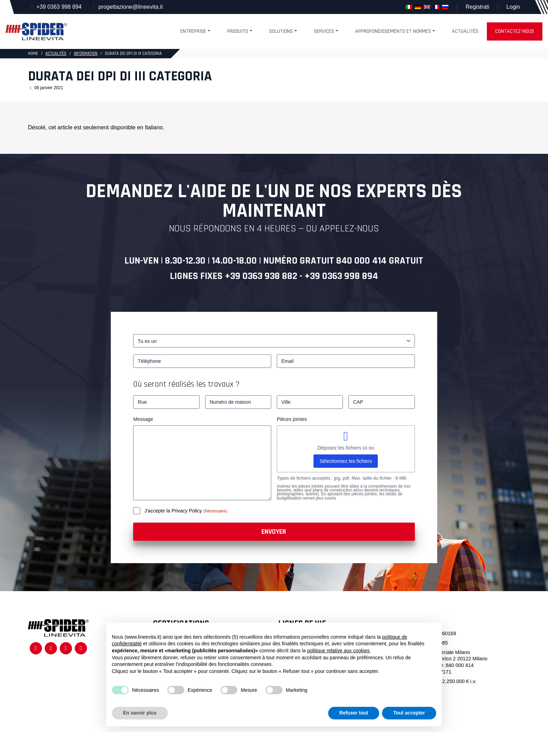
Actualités (465, 31)
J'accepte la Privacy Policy (173, 511)
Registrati (477, 7)
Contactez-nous (514, 31)
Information (86, 53)
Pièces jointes (292, 419)
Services (324, 31)
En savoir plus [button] (140, 713)
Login (513, 7)
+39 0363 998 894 (58, 7)
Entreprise (193, 31)
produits (237, 31)
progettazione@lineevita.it (130, 7)
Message (143, 419)
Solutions (281, 31)
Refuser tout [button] (353, 713)
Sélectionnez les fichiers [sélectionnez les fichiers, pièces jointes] (345, 461)
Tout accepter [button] (409, 713)
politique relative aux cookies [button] (338, 650)
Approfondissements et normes (393, 31)
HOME (33, 53)
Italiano (154, 127)
